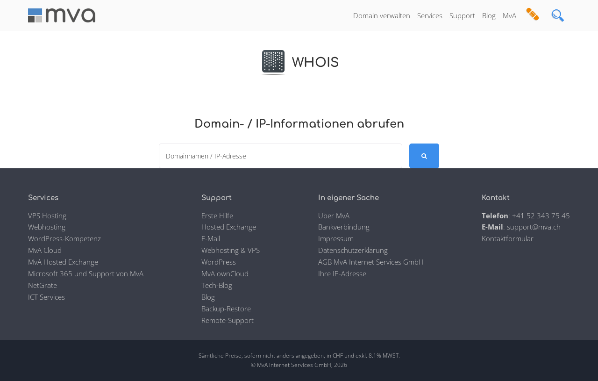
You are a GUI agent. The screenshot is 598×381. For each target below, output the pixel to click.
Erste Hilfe (217, 215)
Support (462, 15)
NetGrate (42, 285)
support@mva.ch (534, 226)
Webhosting (46, 226)
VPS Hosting (47, 215)
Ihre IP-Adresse (342, 273)
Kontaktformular (508, 238)
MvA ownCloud (225, 273)
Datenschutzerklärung (353, 250)
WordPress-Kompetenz (64, 238)
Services (429, 15)
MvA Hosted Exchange (63, 261)
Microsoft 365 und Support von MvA (85, 273)
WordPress (218, 261)
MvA (509, 15)
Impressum (336, 238)
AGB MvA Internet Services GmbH (371, 261)
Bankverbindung (344, 226)
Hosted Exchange (228, 226)
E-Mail (210, 238)
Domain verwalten (381, 15)
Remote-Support (227, 320)
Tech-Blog (216, 285)
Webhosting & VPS (230, 250)
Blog (489, 15)
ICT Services (46, 297)
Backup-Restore (226, 308)
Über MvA (333, 215)
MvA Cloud (45, 250)
